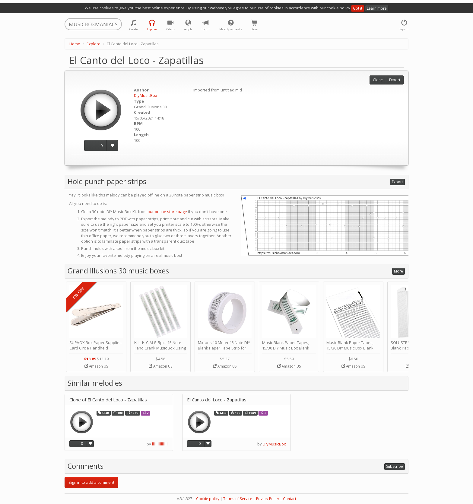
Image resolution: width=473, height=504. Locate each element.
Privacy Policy (267, 498)
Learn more (377, 8)
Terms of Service (237, 498)
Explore (93, 43)
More (398, 271)
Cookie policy (207, 498)
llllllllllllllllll (160, 444)
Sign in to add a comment (91, 482)
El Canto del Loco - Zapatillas (216, 399)
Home (74, 43)
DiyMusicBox (145, 95)
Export (394, 79)
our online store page (167, 211)
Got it (357, 8)
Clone (378, 79)
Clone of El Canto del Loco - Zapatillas (108, 399)
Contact (289, 498)
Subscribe (394, 466)
